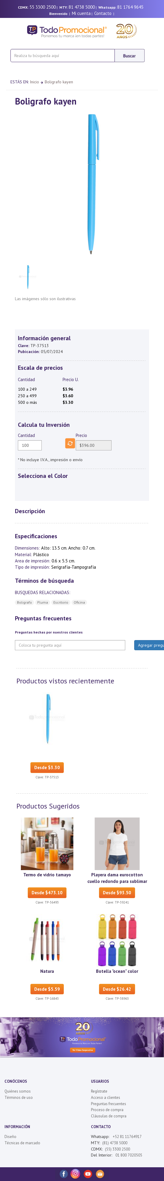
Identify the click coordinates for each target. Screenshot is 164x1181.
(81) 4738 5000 (114, 1142)
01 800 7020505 (128, 1155)
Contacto (103, 13)
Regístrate (99, 1091)
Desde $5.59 (47, 989)
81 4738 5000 (82, 7)
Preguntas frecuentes (108, 1103)
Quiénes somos (17, 1091)
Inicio (34, 82)
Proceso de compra (107, 1109)
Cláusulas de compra (108, 1116)
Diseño (10, 1136)
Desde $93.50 (117, 892)
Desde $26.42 (117, 989)
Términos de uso (18, 1097)
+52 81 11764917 (127, 1136)
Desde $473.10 (47, 892)
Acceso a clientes (105, 1097)
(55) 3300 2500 (117, 1149)
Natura (47, 971)
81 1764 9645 (130, 7)
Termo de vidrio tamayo (47, 875)
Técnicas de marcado (22, 1142)
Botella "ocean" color (117, 971)
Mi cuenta (81, 13)
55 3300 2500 (43, 7)
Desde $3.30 (47, 767)
